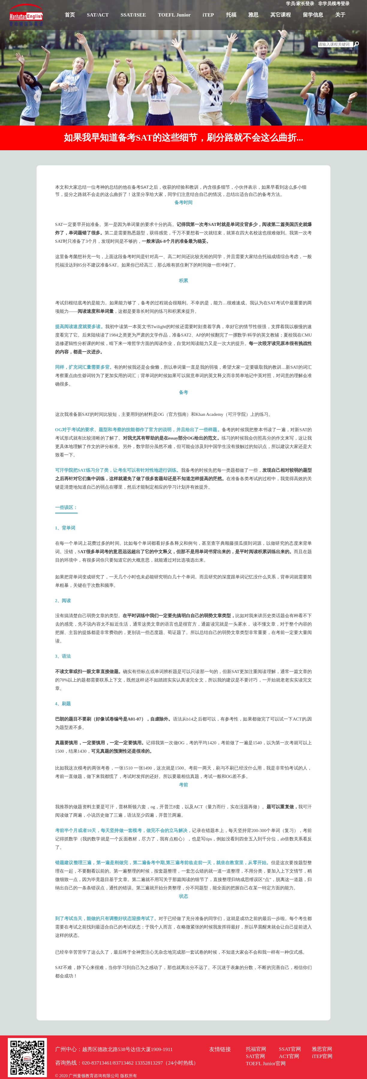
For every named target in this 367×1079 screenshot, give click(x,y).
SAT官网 (255, 1056)
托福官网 (256, 1049)
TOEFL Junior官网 (266, 1063)
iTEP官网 (322, 1056)
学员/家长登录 (300, 3)
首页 (70, 15)
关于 (340, 15)
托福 (231, 15)
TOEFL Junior (174, 15)
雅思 (253, 15)
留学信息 (313, 15)
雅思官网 (322, 1049)
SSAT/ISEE (133, 15)
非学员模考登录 (334, 3)
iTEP (208, 15)
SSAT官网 (290, 1049)
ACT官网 (289, 1056)
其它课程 (280, 15)
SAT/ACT (98, 15)
